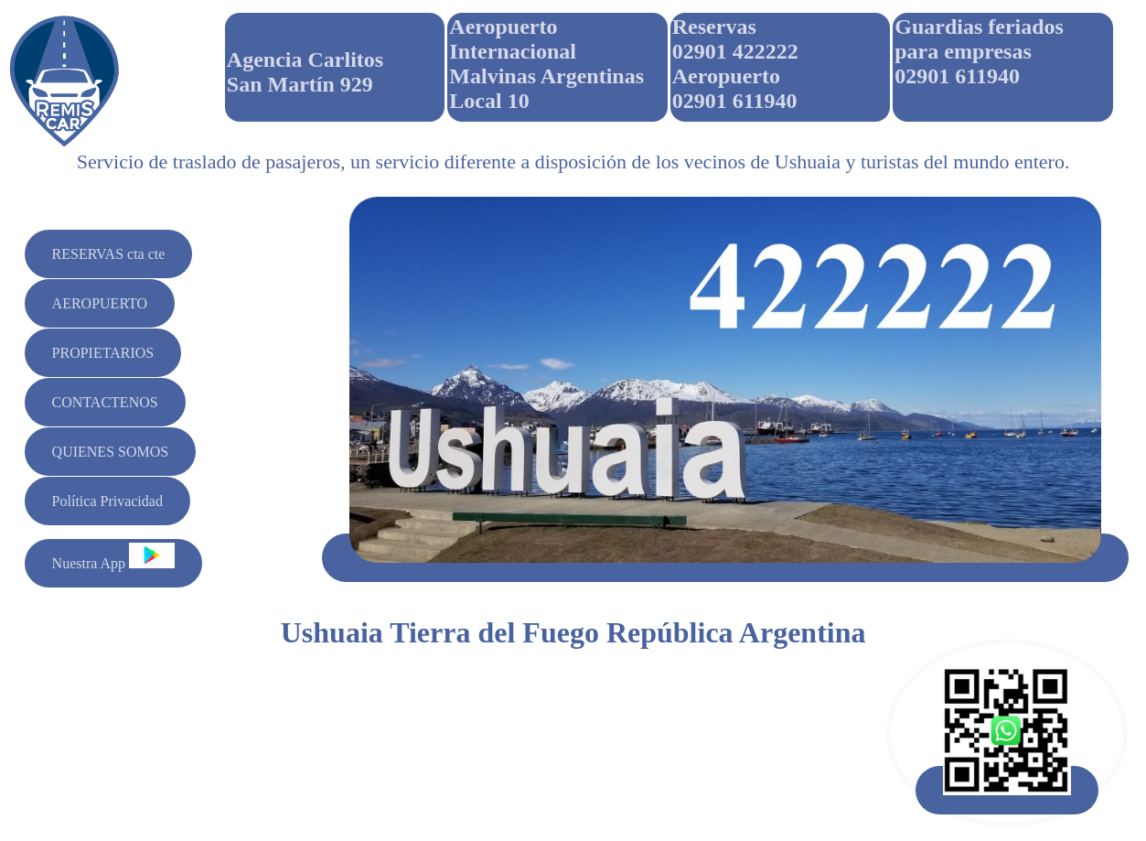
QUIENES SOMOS (110, 451)
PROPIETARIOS (103, 353)
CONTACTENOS (105, 402)
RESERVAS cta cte (109, 254)
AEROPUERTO (100, 303)
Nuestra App (113, 557)
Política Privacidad (107, 501)
